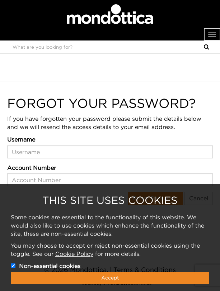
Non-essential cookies (49, 265)
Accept (110, 278)
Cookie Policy (74, 253)
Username (21, 139)
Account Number (31, 167)
